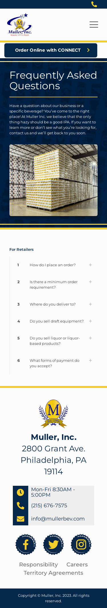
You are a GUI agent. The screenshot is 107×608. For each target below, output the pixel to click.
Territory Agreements (53, 573)
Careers (77, 564)
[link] (53, 265)
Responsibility (38, 564)
